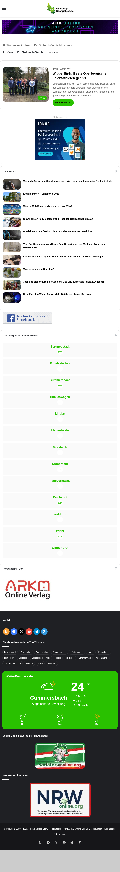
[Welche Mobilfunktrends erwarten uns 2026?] (12, 209)
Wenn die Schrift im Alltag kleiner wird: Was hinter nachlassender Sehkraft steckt (67, 181)
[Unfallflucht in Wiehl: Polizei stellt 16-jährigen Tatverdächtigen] (12, 297)
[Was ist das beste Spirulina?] (12, 272)
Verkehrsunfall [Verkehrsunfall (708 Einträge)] (101, 658)
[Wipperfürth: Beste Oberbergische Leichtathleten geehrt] (26, 84)
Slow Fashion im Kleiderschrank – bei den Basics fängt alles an (58, 219)
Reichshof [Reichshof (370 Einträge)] (69, 658)
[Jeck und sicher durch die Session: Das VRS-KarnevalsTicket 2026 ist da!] (12, 285)
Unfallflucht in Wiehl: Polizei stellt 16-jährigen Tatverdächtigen (57, 294)
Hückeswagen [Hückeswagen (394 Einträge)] (77, 652)
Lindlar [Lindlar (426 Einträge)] (91, 652)
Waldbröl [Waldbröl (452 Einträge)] (29, 663)
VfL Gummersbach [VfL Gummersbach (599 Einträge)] (12, 663)
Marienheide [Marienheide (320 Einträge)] (103, 652)
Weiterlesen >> (63, 102)
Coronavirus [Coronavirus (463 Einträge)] (26, 652)
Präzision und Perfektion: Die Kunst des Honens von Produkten (58, 231)
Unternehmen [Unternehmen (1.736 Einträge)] (85, 658)
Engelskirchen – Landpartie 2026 (41, 193)
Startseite (11, 45)
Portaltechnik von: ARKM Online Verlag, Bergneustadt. (77, 829)
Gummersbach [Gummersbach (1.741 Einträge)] (59, 652)
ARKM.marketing (60, 117)
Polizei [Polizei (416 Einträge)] (58, 658)
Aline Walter (60, 69)
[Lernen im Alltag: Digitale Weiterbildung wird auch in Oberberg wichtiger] (12, 260)
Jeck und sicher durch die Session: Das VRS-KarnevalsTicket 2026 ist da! (63, 281)
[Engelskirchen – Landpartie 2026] (12, 197)
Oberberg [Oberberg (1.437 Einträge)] (23, 658)
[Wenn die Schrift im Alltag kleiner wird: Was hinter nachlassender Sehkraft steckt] (12, 184)
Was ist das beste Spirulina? (38, 269)
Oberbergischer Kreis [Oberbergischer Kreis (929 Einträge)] (41, 658)
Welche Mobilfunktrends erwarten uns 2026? (47, 206)
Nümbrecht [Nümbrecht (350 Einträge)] (9, 658)
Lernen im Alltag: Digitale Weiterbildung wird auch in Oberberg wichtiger (63, 256)
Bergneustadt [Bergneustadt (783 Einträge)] (10, 652)
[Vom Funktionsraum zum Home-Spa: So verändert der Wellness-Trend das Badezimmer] (12, 247)
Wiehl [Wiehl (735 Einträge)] (40, 663)
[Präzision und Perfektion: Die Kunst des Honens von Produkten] (12, 235)
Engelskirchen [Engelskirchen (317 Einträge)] (42, 652)
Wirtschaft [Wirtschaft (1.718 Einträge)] (51, 663)
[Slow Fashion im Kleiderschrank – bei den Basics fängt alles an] (12, 222)
